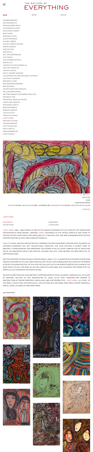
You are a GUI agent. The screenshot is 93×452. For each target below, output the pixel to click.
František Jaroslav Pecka (15, 100)
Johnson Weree (10, 123)
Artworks (53, 222)
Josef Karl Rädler (11, 102)
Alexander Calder (11, 28)
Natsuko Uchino (10, 121)
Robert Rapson (10, 110)
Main (5, 15)
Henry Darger (9, 47)
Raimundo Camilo (11, 105)
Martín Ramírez (10, 107)
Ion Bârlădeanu (10, 20)
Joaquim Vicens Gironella (15, 65)
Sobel (41, 233)
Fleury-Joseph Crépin (13, 44)
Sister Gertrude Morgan (14, 89)
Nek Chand (8, 33)
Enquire (86, 209)
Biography (8, 222)
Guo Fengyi (8, 57)
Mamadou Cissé (10, 36)
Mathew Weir (9, 86)
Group (63, 15)
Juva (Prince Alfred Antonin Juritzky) (20, 76)
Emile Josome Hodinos (13, 73)
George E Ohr (9, 97)
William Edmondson (12, 55)
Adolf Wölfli (9, 129)
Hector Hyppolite (11, 68)
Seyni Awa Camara (11, 31)
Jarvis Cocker (9, 70)
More (34, 15)
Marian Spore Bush (11, 25)
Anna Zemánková (10, 131)
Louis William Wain (11, 78)
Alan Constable (10, 39)
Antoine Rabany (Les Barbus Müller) (19, 94)
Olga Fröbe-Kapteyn (12, 60)
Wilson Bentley (10, 23)
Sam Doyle (7, 52)
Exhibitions (8, 225)
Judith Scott (9, 113)
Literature (54, 225)
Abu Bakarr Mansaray (13, 84)
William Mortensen (12, 92)
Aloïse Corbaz (9, 41)
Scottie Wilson (10, 126)
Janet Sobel (8, 118)
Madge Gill (8, 62)
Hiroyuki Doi (8, 49)
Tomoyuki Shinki (10, 115)
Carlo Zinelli (9, 134)
